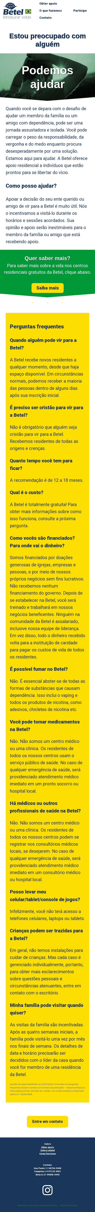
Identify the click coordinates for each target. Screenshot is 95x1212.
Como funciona (47, 1153)
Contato (45, 18)
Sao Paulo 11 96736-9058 (47, 1168)
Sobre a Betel (47, 1150)
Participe (80, 10)
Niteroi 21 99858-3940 (48, 1174)
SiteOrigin (73, 1205)
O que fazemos (50, 10)
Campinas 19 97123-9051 (47, 1171)
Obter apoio (48, 3)
